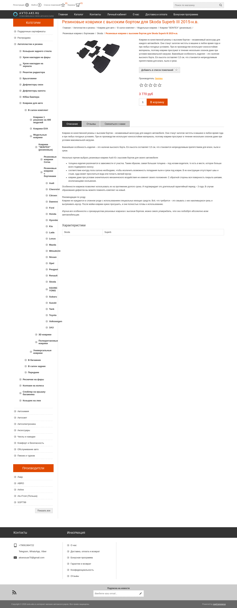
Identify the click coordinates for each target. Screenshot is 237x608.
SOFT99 (22, 502)
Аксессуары (24, 430)
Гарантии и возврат (81, 563)
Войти (34, 5)
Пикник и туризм (26, 455)
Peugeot (51, 269)
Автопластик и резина (30, 44)
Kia (51, 226)
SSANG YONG (51, 289)
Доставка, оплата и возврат (85, 551)
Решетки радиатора (34, 72)
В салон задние (37, 366)
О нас (74, 545)
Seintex (159, 78)
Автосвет (22, 417)
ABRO (21, 483)
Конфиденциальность (82, 570)
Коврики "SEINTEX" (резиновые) (46, 147)
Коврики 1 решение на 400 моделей (42, 120)
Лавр (20, 477)
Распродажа (24, 37)
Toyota (51, 315)
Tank (51, 309)
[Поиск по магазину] (195, 5)
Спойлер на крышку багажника (34, 393)
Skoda (51, 281)
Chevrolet (51, 189)
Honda (51, 214)
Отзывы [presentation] (91, 124)
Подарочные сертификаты (32, 31)
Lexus (51, 238)
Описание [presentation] (72, 124)
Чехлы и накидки (26, 436)
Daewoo (51, 201)
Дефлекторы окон (33, 84)
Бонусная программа (82, 557)
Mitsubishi (51, 251)
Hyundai (51, 220)
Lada (51, 232)
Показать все (43, 510)
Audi (51, 183)
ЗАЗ (51, 327)
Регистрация (18, 5)
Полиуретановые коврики (46, 342)
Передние (33, 372)
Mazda (51, 244)
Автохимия (23, 411)
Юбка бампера (31, 97)
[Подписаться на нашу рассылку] (115, 593)
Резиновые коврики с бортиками (48, 172)
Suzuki (51, 303)
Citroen (51, 195)
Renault (51, 275)
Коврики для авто (33, 103)
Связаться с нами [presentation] (115, 124)
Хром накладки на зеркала (33, 64)
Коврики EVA (40, 128)
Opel (51, 263)
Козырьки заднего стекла (37, 51)
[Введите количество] (143, 102)
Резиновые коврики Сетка (48, 159)
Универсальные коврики (42, 351)
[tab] (72, 124)
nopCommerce (219, 604)
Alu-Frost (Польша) (27, 496)
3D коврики (45, 334)
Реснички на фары (33, 379)
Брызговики (30, 78)
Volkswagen (51, 321)
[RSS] (14, 592)
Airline (21, 489)
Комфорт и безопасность (31, 443)
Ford (51, 207)
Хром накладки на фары (37, 57)
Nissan (51, 257)
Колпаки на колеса (33, 385)
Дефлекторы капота (34, 90)
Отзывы (75, 576)
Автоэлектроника (27, 424)
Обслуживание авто (28, 449)
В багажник (34, 360)
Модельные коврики (40, 136)
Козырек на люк (32, 400)
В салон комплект (38, 110)
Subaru (51, 296)
